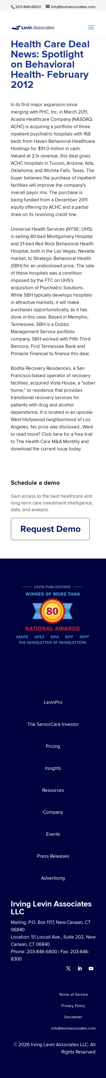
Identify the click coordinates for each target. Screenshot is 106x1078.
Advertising (53, 878)
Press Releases (53, 856)
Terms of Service (73, 994)
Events (53, 834)
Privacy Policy (73, 1006)
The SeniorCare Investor (53, 724)
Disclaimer (73, 1017)
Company (53, 812)
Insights (53, 768)
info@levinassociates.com (73, 1028)
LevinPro (53, 702)
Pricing (53, 746)
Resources (53, 790)
